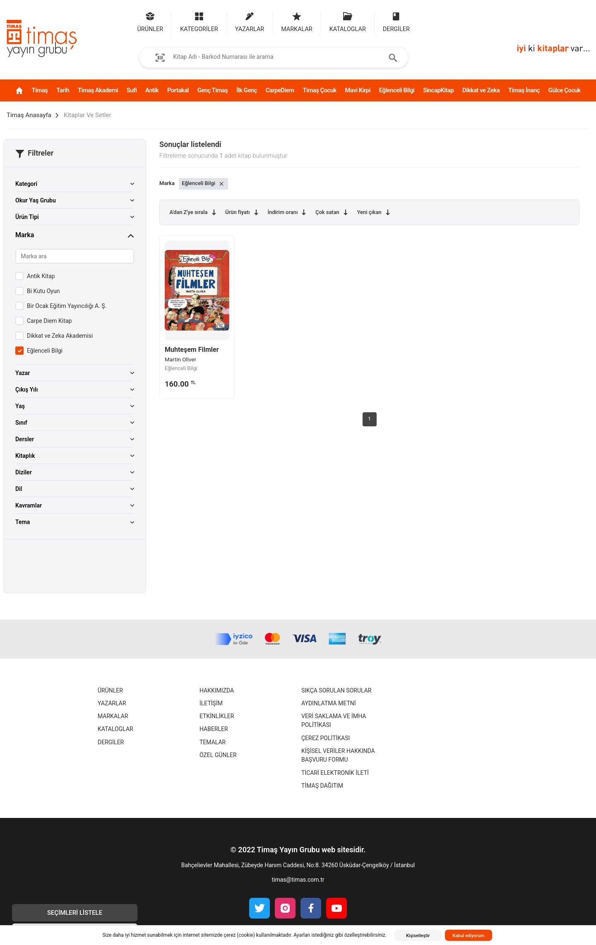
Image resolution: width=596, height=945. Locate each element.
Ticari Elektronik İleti (335, 772)
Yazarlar (112, 703)
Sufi (132, 90)
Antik (152, 90)
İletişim (211, 703)
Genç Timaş (212, 90)
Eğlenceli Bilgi (397, 90)
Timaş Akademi (98, 90)
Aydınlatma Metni (328, 703)
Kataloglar (115, 729)
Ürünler (110, 690)
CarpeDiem (280, 90)
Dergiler (111, 742)
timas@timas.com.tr (298, 879)
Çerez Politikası (325, 738)
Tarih (62, 90)
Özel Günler (218, 755)
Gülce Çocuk (564, 90)
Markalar (113, 716)
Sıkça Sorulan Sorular (336, 690)
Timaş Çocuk (319, 90)
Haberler (213, 729)
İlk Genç (246, 90)
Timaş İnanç (524, 90)
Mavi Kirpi (357, 90)
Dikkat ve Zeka (481, 90)
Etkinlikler (216, 716)
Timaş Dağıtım (322, 785)
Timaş (40, 90)
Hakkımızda (216, 690)
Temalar (212, 742)
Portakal (178, 90)
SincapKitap (438, 90)
